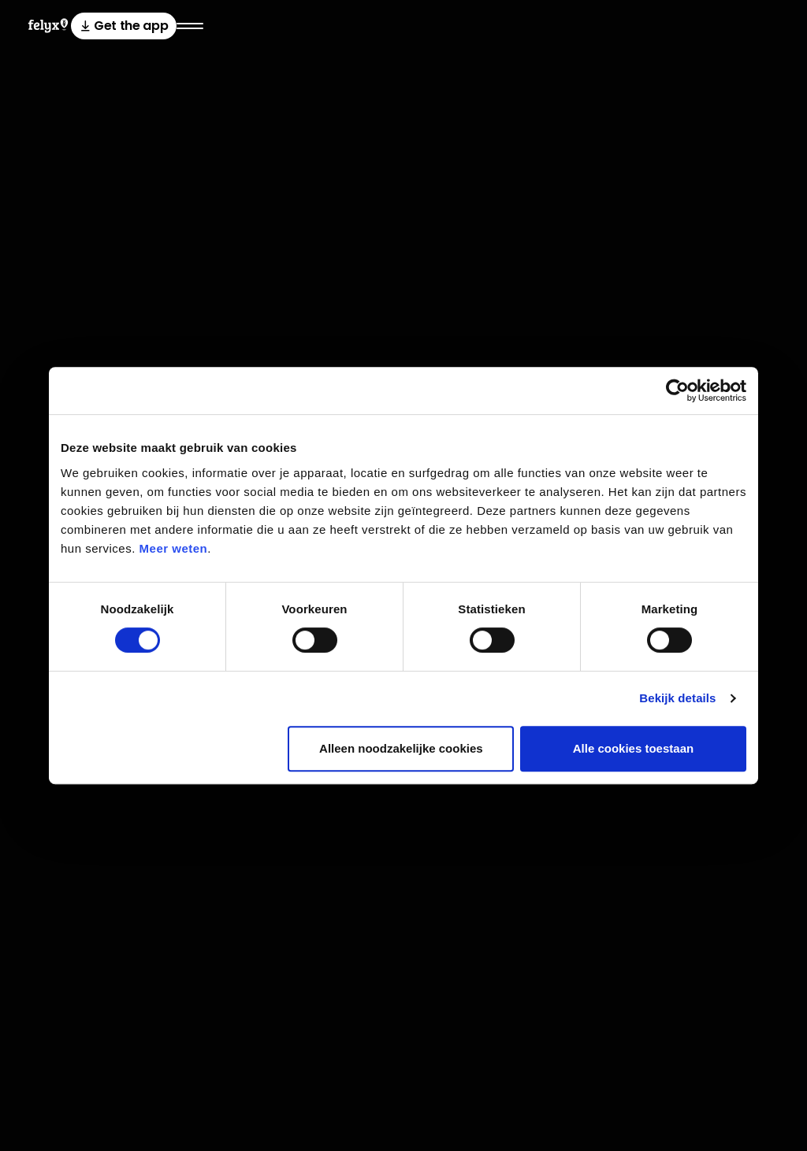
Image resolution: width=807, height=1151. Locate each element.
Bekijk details (677, 698)
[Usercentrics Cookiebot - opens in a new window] (677, 390)
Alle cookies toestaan (633, 748)
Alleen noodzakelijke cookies (401, 748)
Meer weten (173, 548)
